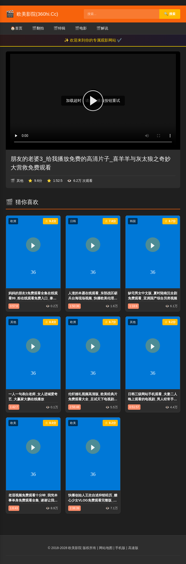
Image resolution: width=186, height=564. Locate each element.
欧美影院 (75, 548)
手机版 (120, 548)
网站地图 (106, 548)
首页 (16, 28)
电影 (81, 28)
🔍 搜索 (169, 14)
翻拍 (38, 28)
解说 (102, 28)
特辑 (59, 28)
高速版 (133, 548)
